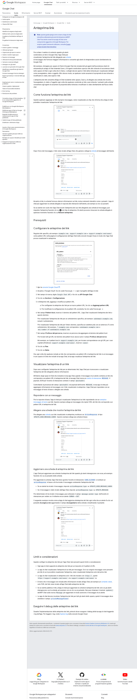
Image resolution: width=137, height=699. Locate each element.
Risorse (75, 2)
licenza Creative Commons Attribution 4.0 (97, 623)
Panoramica (6, 13)
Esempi (47, 13)
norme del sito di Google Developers (96, 625)
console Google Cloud (50, 287)
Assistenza (58, 13)
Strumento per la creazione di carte (77, 13)
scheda (68, 57)
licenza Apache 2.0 (61, 625)
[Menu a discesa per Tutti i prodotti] (68, 2)
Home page (36, 2)
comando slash (106, 582)
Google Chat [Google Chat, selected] (48, 2)
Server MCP (88, 2)
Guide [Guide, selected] (16, 13)
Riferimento (26, 13)
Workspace (16, 2)
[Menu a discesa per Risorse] (80, 2)
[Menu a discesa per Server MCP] (94, 2)
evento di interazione (97, 378)
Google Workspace (48, 23)
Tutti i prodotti (61, 2)
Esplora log (64, 614)
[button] (13, 19)
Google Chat (8, 8)
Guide (68, 23)
